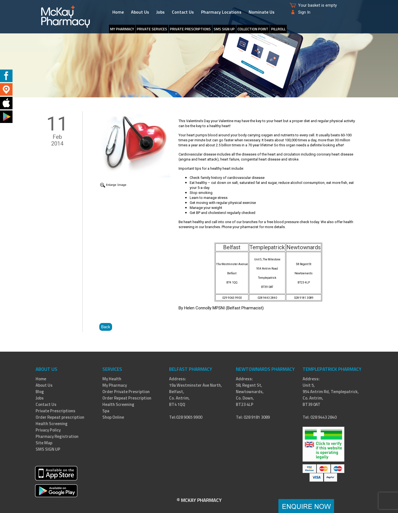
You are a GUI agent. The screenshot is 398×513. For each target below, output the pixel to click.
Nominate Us (262, 12)
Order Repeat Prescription (126, 398)
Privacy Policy (48, 430)
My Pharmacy (122, 29)
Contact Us (183, 12)
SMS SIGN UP (224, 29)
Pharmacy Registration (57, 436)
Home (118, 12)
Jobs (160, 12)
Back (105, 326)
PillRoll (278, 29)
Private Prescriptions (190, 29)
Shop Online (113, 417)
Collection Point (253, 29)
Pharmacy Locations (221, 12)
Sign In (304, 12)
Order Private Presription (126, 391)
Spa (105, 411)
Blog (40, 391)
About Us (140, 12)
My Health (111, 379)
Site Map (44, 443)
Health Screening (52, 423)
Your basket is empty (317, 5)
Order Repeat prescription (60, 417)
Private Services (152, 29)
